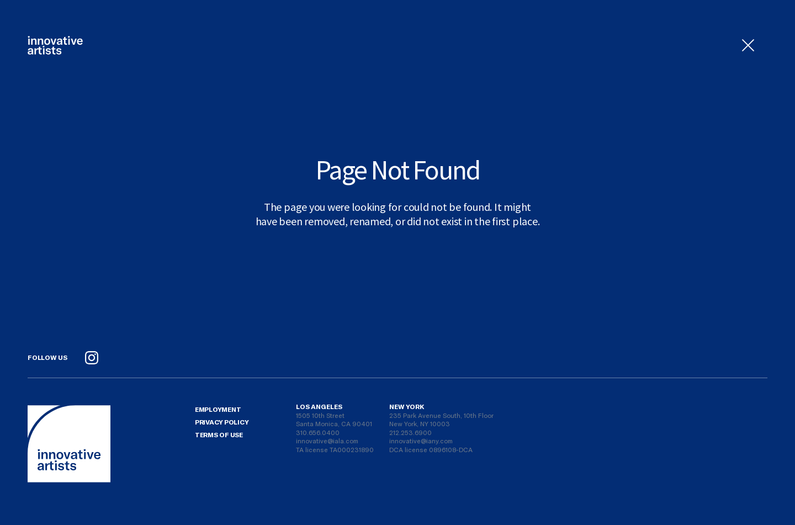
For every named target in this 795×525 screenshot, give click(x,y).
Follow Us (47, 357)
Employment (218, 409)
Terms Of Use (219, 434)
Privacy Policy (222, 422)
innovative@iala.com (327, 440)
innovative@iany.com (421, 440)
